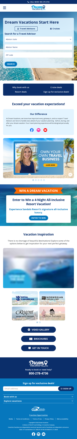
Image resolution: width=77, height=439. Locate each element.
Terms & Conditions (22, 419)
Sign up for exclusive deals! (56, 91)
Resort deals (21, 91)
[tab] (26, 28)
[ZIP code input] (38, 55)
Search (11, 64)
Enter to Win (38, 218)
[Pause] (70, 175)
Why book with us (20, 87)
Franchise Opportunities (38, 415)
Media (11, 419)
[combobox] (38, 39)
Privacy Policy (49, 419)
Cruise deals (56, 87)
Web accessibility (62, 419)
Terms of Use (37, 419)
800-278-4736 (44, 2)
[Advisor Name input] (38, 47)
